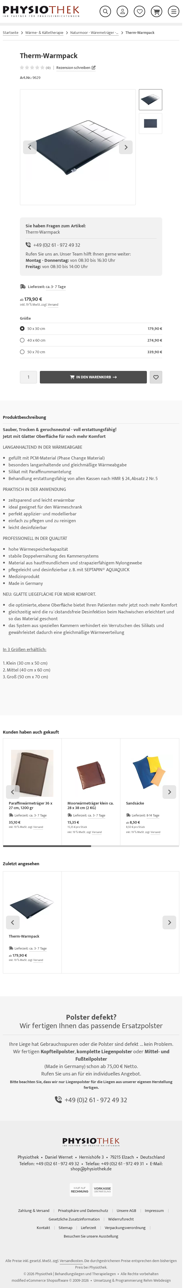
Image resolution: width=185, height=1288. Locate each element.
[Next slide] (126, 147)
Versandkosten (71, 1261)
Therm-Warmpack (24, 937)
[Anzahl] (28, 377)
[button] (150, 99)
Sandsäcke (135, 804)
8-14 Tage (153, 815)
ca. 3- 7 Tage (56, 286)
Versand (53, 304)
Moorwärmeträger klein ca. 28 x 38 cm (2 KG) (90, 805)
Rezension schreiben (73, 67)
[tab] (47, 849)
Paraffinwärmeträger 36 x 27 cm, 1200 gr (30, 805)
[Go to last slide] (30, 147)
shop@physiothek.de (91, 1169)
